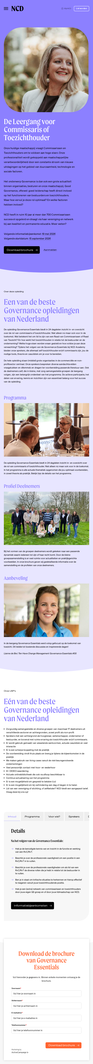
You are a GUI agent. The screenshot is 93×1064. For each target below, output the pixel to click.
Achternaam (17, 1000)
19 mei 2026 (48, 233)
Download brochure (61, 1045)
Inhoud (12, 816)
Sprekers (74, 816)
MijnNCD (66, 8)
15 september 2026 (40, 238)
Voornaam (16, 988)
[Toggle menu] (6, 8)
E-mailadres (17, 1013)
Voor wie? (54, 816)
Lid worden (81, 9)
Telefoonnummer (19, 1025)
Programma (32, 816)
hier (39, 473)
